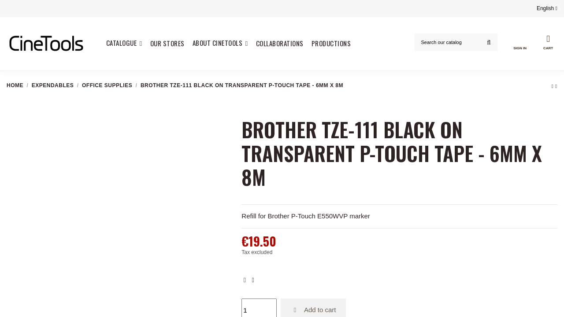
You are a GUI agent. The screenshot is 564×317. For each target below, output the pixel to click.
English (547, 8)
